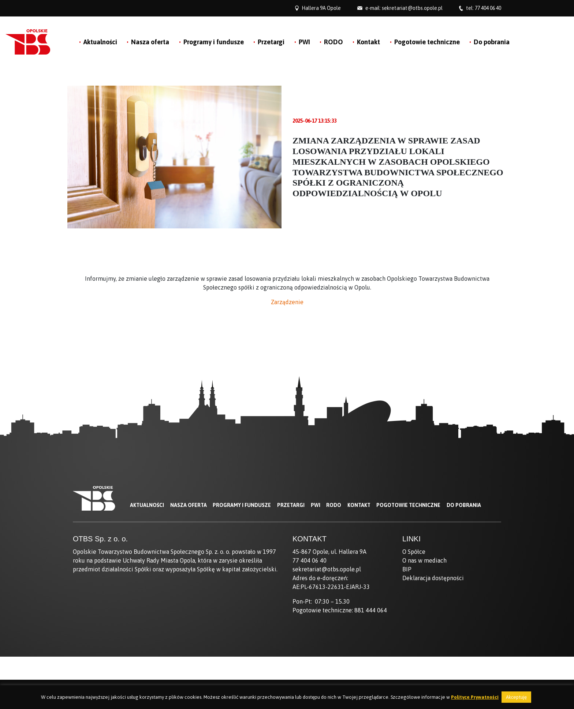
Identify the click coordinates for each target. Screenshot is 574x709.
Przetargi (271, 42)
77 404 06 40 (488, 8)
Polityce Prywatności (475, 697)
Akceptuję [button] (516, 697)
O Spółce (413, 551)
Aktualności (100, 42)
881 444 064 (370, 610)
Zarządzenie (287, 302)
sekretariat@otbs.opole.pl (412, 8)
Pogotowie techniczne (427, 42)
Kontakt (368, 42)
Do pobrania (492, 42)
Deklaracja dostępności (433, 578)
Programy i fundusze (213, 42)
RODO (333, 42)
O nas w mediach (424, 560)
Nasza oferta (150, 42)
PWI (304, 42)
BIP (406, 569)
